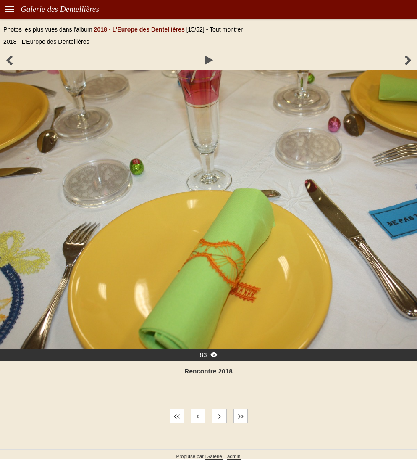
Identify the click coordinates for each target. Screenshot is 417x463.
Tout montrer (226, 29)
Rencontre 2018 (208, 371)
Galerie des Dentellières (60, 9)
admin (233, 456)
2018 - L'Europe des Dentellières (139, 29)
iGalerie (213, 456)
